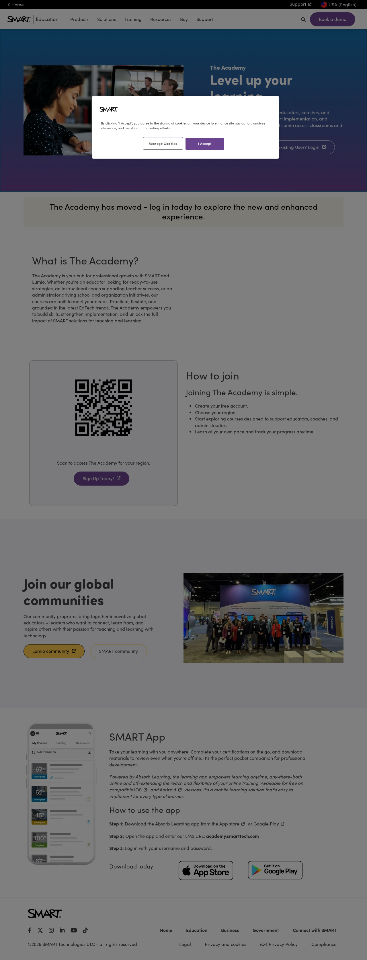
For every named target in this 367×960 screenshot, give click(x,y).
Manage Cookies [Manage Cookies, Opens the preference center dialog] (163, 143)
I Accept (205, 143)
